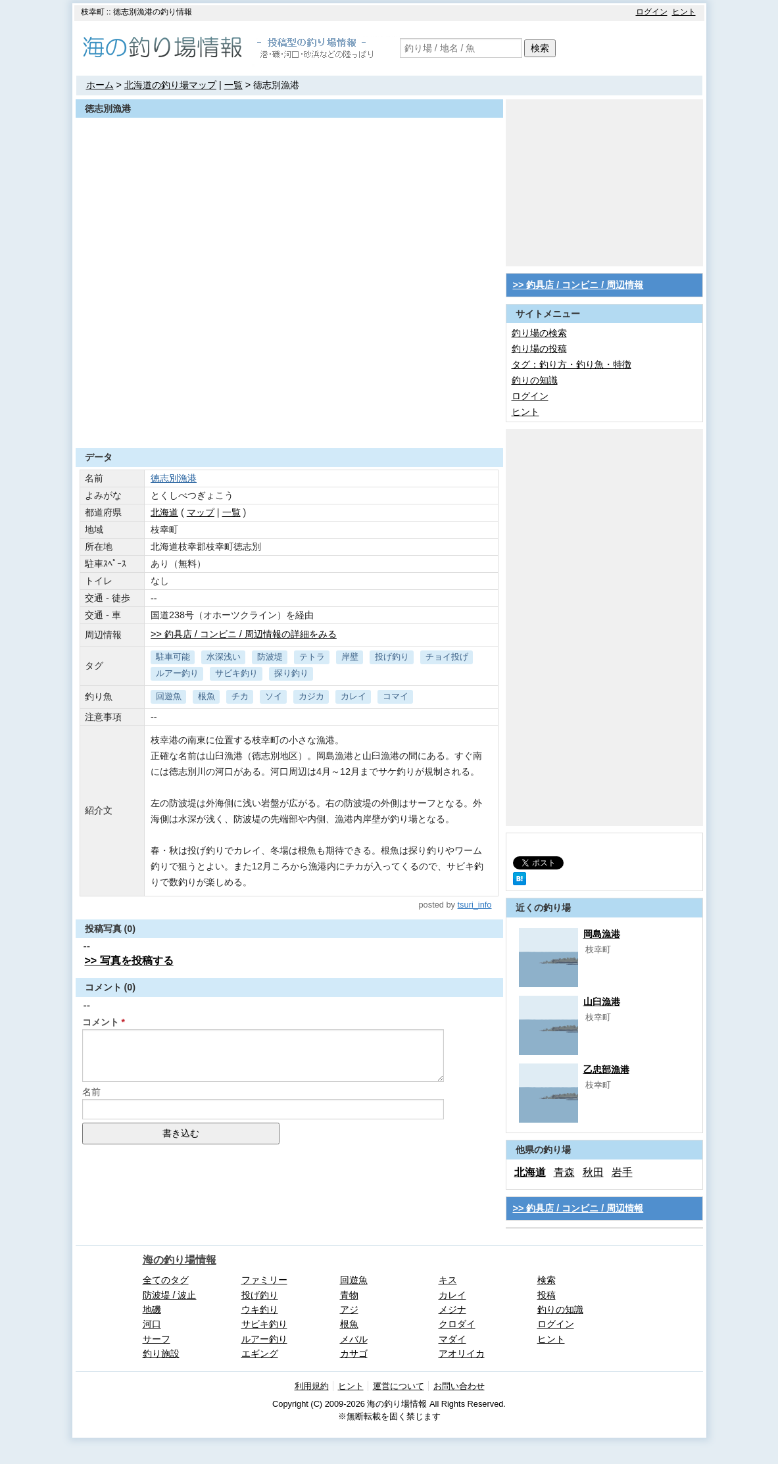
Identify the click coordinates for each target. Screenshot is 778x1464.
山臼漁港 (601, 1001)
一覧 (233, 85)
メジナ (452, 1309)
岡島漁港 (601, 934)
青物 (349, 1295)
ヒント (684, 11)
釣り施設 (161, 1353)
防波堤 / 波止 (170, 1295)
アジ (349, 1309)
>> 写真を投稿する (129, 960)
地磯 (152, 1309)
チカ (240, 696)
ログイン (652, 11)
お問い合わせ (459, 1386)
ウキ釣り (259, 1309)
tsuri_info (475, 905)
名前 (91, 1091)
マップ (200, 512)
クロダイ (457, 1324)
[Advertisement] (289, 415)
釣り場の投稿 (539, 348)
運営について (398, 1386)
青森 (564, 1172)
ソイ (273, 696)
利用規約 (312, 1386)
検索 (540, 48)
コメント (100, 1022)
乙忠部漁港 (606, 1069)
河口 (152, 1324)
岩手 (622, 1172)
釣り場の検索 (539, 333)
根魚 (206, 696)
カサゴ (354, 1353)
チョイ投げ (446, 657)
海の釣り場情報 (179, 1259)
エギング (259, 1353)
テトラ (312, 657)
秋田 (593, 1172)
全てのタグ (166, 1280)
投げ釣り (392, 657)
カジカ (311, 696)
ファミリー (264, 1280)
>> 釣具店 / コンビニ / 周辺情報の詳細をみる (244, 634)
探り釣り (291, 673)
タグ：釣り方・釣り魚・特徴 (571, 364)
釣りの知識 (535, 380)
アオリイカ (462, 1353)
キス (448, 1280)
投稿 (546, 1295)
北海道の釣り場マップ (170, 85)
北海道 (164, 512)
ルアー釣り (177, 673)
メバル (354, 1339)
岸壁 (349, 657)
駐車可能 (173, 657)
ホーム (100, 85)
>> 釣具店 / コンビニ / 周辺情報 (578, 285)
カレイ (353, 696)
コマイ (395, 696)
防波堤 (270, 657)
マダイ (452, 1339)
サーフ (156, 1339)
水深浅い (224, 657)
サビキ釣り (236, 673)
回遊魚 (169, 696)
